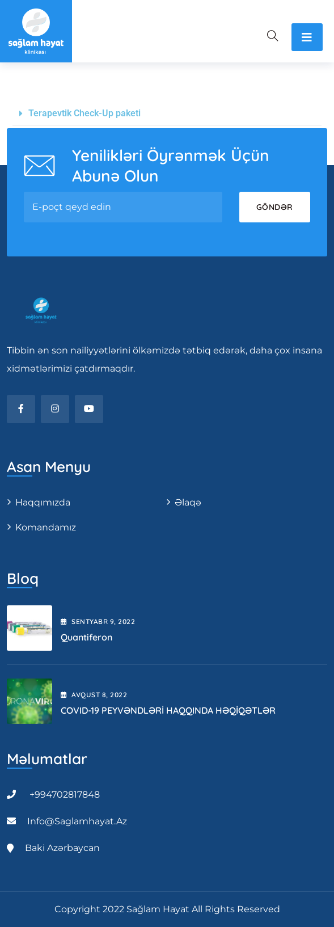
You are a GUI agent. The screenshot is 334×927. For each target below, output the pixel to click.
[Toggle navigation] (307, 37)
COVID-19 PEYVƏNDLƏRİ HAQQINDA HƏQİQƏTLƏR (168, 710)
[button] (167, 113)
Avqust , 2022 (94, 694)
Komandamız (45, 527)
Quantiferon (86, 637)
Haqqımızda (42, 502)
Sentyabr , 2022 (98, 621)
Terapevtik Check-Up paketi (84, 113)
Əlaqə (188, 502)
